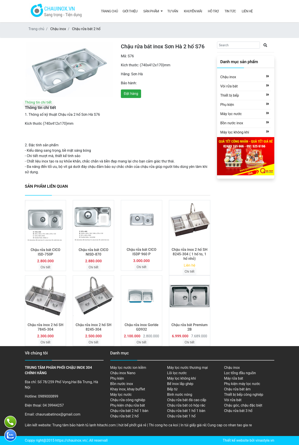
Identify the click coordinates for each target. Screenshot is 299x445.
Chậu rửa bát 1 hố (181, 416)
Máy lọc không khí (234, 132)
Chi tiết (46, 267)
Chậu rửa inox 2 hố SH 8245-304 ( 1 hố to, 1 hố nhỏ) (189, 254)
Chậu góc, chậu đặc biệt (243, 405)
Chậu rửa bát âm (237, 389)
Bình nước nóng (179, 394)
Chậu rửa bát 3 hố (238, 411)
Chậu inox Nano (122, 373)
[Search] (238, 45)
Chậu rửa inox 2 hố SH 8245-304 (93, 327)
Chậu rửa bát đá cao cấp (186, 400)
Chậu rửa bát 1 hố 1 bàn (186, 411)
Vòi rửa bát (229, 86)
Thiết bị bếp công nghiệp (243, 394)
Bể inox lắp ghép (180, 384)
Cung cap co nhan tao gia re (229, 425)
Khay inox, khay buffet (127, 389)
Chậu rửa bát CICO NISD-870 (93, 252)
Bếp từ (172, 389)
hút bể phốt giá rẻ (132, 425)
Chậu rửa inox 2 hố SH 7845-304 (45, 327)
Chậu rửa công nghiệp (127, 400)
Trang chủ (109, 11)
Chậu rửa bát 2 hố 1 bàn (129, 411)
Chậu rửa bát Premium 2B (189, 327)
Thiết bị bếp (229, 95)
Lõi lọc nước (177, 373)
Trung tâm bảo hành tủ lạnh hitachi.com (84, 425)
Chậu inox (58, 29)
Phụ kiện (227, 104)
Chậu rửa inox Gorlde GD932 (142, 327)
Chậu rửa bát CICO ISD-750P (45, 252)
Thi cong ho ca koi (163, 425)
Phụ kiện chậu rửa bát (127, 405)
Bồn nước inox (231, 122)
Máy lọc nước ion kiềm (128, 367)
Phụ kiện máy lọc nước (242, 384)
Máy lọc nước (231, 113)
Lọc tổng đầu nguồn (240, 373)
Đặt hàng (131, 93)
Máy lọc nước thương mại (187, 367)
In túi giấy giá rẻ (193, 425)
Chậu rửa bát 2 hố (86, 29)
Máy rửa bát (233, 378)
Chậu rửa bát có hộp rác (186, 405)
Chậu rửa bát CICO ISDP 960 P (141, 251)
